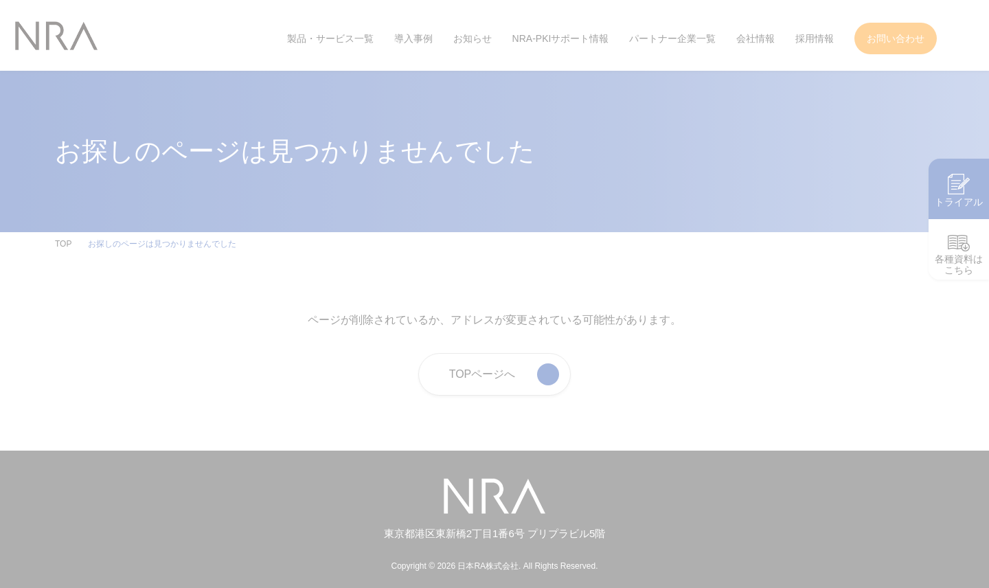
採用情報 (814, 38)
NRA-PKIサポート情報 (560, 38)
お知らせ (472, 38)
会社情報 (755, 38)
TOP (63, 244)
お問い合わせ (895, 38)
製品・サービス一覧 (331, 38)
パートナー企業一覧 (672, 38)
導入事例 (414, 38)
